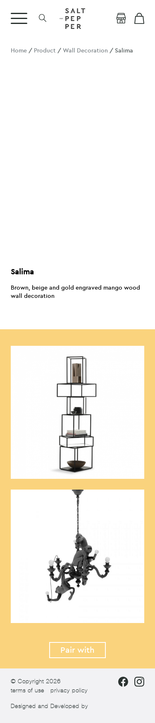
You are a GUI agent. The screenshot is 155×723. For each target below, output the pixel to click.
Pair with (77, 650)
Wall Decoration (85, 50)
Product (45, 50)
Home (19, 50)
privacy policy (69, 690)
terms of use (27, 690)
